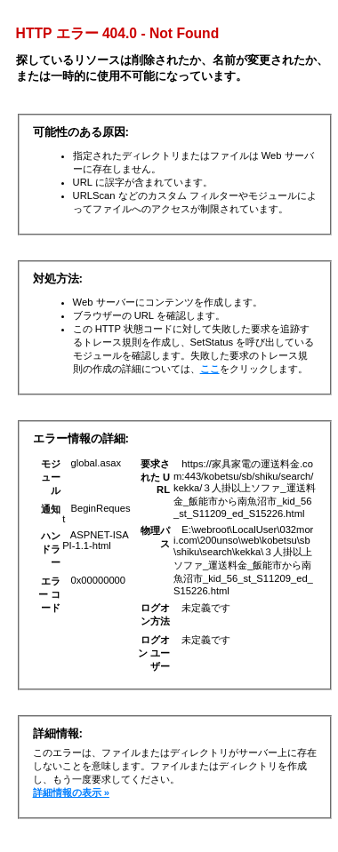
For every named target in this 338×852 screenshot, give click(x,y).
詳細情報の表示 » (71, 792)
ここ (210, 368)
